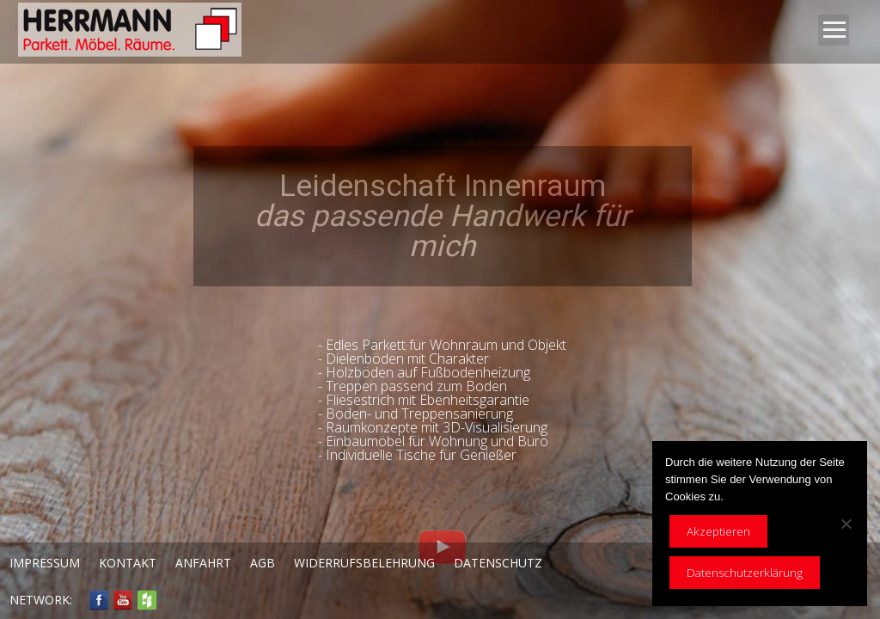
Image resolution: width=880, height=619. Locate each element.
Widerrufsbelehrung (364, 563)
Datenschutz (498, 563)
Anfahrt (203, 563)
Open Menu (833, 30)
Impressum (44, 563)
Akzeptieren (718, 531)
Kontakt (127, 563)
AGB (262, 563)
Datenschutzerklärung (745, 572)
